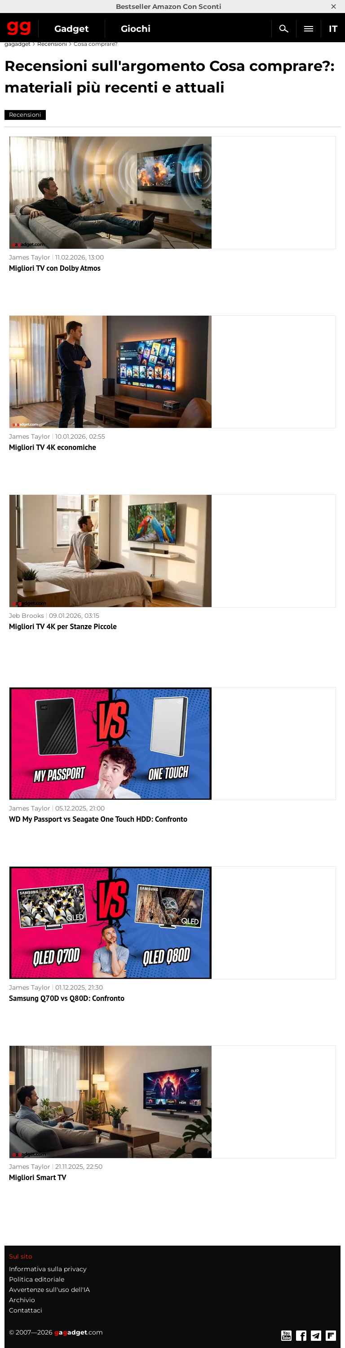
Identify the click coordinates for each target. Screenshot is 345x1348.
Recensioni (52, 43)
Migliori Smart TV (37, 1177)
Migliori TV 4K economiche (52, 447)
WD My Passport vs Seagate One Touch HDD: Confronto (98, 819)
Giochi (135, 28)
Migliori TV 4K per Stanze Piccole (63, 626)
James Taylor (29, 257)
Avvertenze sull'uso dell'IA (49, 1290)
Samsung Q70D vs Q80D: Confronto (66, 998)
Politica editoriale (36, 1279)
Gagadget (19, 26)
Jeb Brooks (26, 615)
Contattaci (25, 1310)
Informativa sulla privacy (48, 1269)
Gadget (71, 28)
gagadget (17, 43)
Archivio (22, 1300)
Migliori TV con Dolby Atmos (55, 268)
